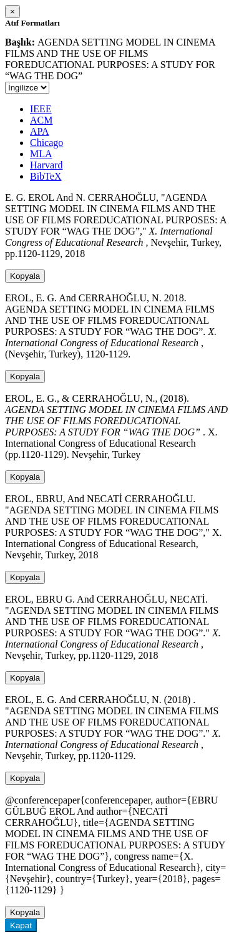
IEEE (41, 109)
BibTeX (45, 176)
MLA (41, 153)
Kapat (21, 925)
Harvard (46, 165)
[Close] (12, 11)
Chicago (46, 142)
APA (39, 131)
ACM (41, 120)
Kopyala (25, 276)
